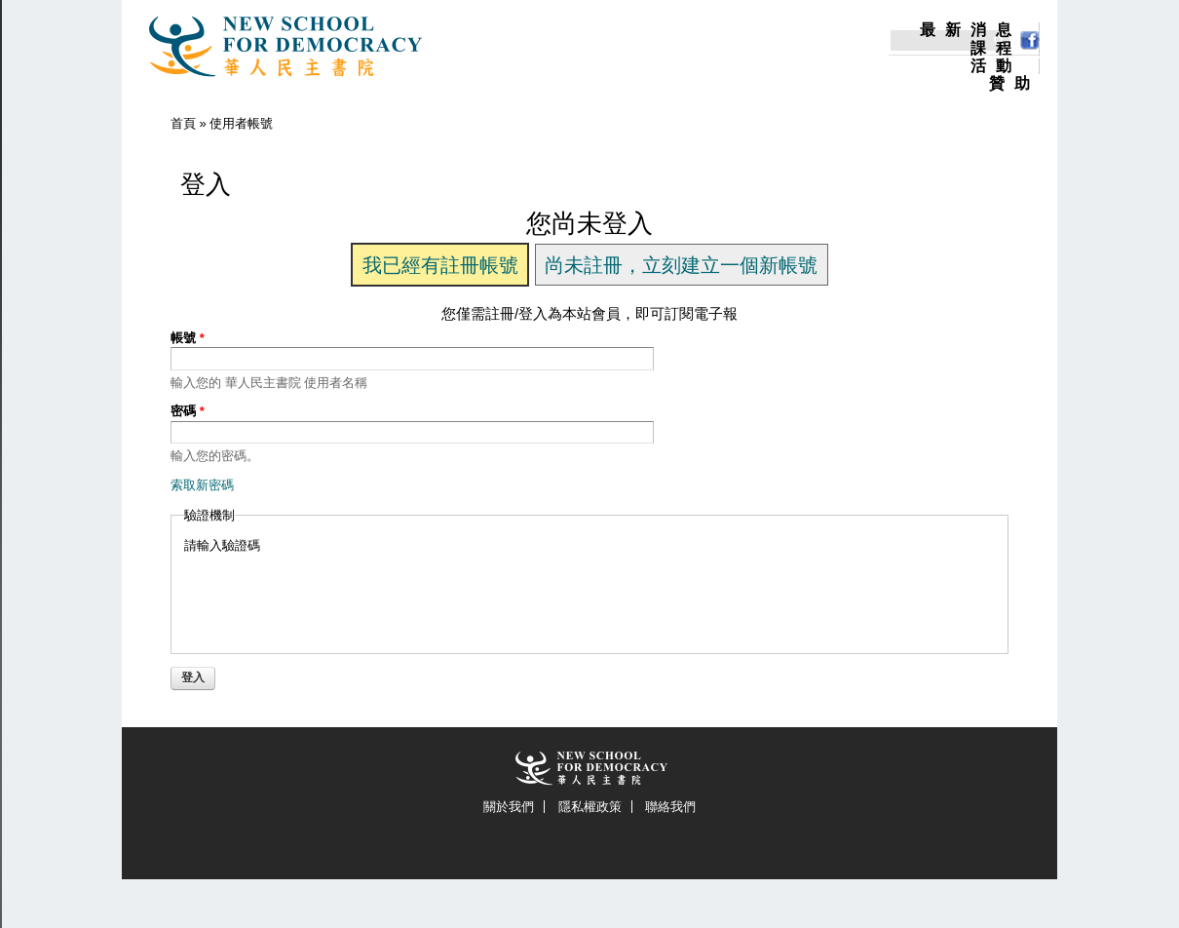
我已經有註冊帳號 (440, 265)
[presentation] (332, 593)
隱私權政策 (590, 806)
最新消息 (970, 30)
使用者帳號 (241, 123)
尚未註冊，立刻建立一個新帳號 (681, 265)
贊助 (1014, 84)
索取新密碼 (202, 485)
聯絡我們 (670, 806)
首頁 (183, 123)
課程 (995, 49)
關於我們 (508, 806)
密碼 (188, 411)
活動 (995, 66)
